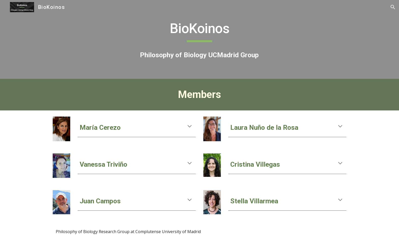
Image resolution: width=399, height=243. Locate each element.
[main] (199, 30)
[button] (393, 7)
